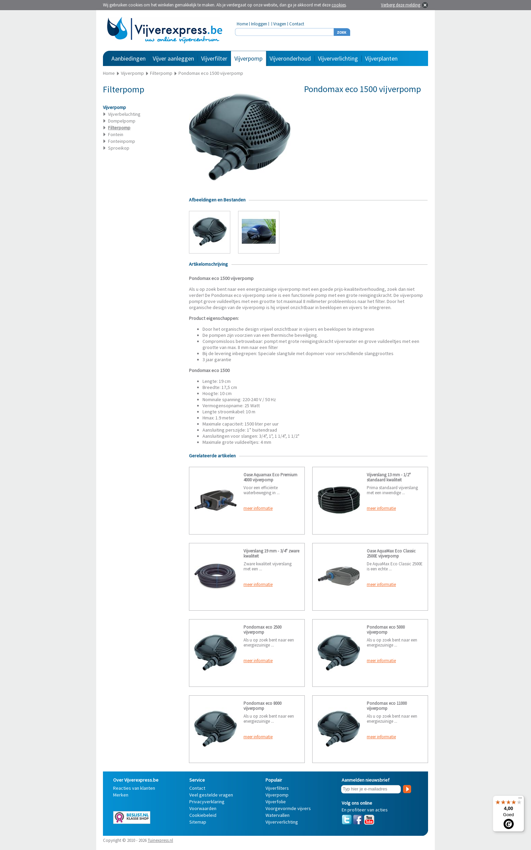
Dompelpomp (121, 121)
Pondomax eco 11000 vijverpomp (387, 705)
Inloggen (259, 24)
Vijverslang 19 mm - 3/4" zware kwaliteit (271, 553)
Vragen (279, 24)
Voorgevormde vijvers (288, 808)
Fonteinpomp (121, 141)
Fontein (115, 134)
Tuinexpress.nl (160, 840)
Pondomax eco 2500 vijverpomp (262, 629)
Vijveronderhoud (290, 58)
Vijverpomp (248, 58)
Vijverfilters (277, 788)
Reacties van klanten (134, 788)
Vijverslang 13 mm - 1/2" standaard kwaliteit (389, 477)
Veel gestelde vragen (211, 795)
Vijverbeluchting (124, 114)
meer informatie (258, 508)
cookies (339, 5)
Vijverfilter (214, 58)
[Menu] (520, 799)
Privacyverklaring (207, 802)
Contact (296, 24)
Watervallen (278, 815)
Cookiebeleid (202, 815)
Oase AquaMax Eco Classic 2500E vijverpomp (391, 553)
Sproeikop (118, 148)
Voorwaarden (202, 808)
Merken (120, 795)
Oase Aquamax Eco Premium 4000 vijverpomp (270, 477)
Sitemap (197, 822)
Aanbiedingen (128, 58)
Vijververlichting (338, 58)
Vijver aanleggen (173, 58)
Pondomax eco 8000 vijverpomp (262, 705)
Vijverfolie (276, 802)
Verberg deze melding (400, 5)
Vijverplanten (381, 58)
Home (242, 24)
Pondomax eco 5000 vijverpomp (386, 629)
